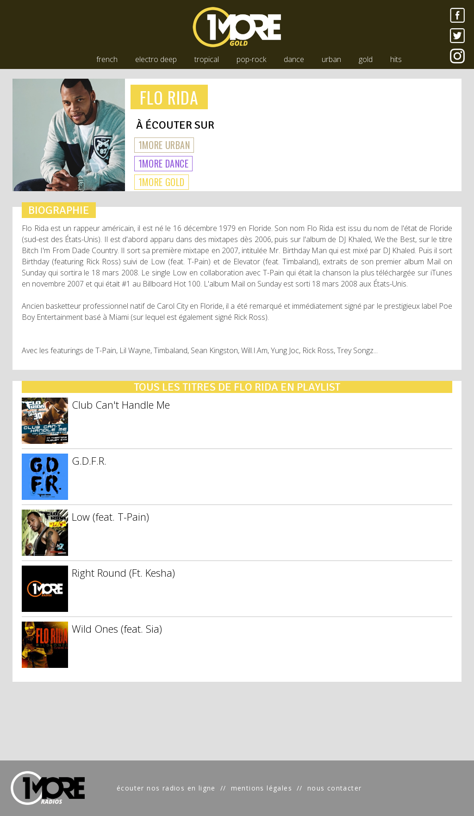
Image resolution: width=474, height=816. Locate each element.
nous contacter (334, 788)
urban (331, 59)
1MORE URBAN (164, 145)
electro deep (156, 59)
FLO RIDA (169, 97)
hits (396, 59)
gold (366, 59)
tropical (206, 59)
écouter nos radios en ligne (166, 788)
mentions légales (261, 788)
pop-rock (251, 59)
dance (294, 59)
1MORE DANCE (163, 163)
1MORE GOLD (161, 182)
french (107, 59)
